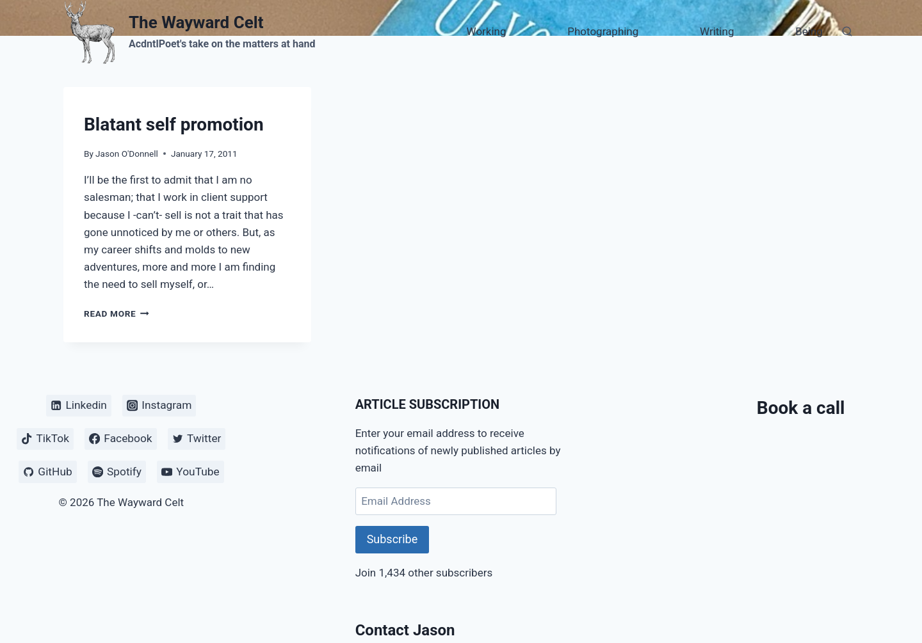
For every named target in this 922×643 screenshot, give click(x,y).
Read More (116, 313)
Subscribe (392, 539)
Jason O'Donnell (126, 153)
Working (486, 31)
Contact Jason (405, 630)
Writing (717, 31)
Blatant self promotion (174, 124)
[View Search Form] (847, 32)
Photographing (602, 31)
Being (809, 31)
